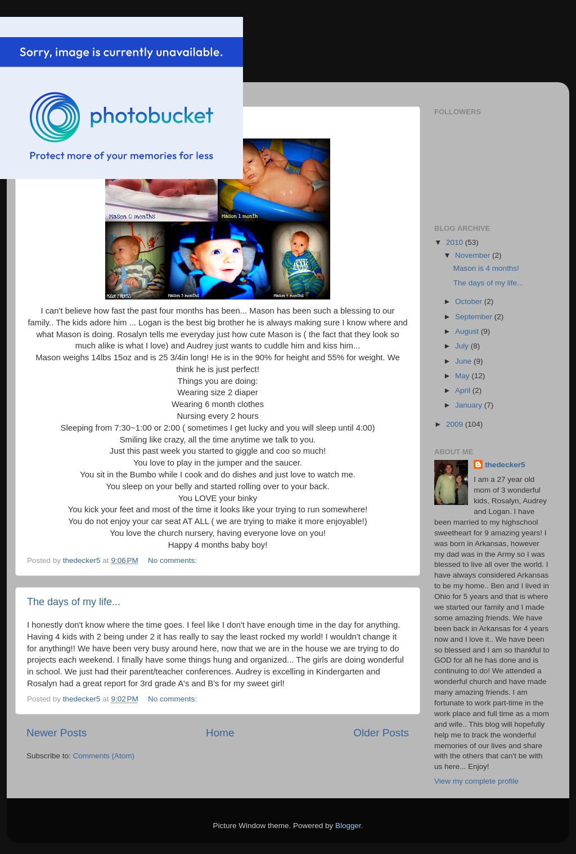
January (469, 405)
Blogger (348, 825)
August (468, 331)
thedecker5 (505, 464)
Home (220, 733)
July (463, 346)
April (463, 390)
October (469, 301)
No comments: (173, 560)
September (474, 316)
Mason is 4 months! (486, 268)
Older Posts (381, 733)
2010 (455, 242)
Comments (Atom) (104, 756)
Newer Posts (56, 733)
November (473, 255)
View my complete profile (476, 781)
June (464, 361)
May (463, 376)
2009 (455, 424)
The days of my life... (73, 601)
